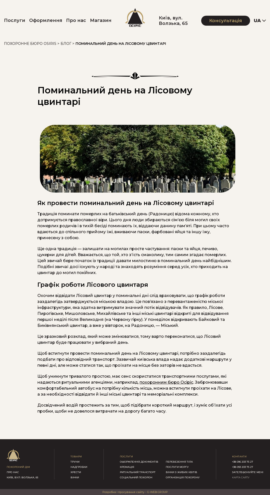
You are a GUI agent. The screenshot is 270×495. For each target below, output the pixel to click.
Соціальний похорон (136, 477)
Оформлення (45, 20)
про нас (13, 472)
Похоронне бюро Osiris (30, 43)
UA (257, 20)
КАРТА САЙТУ (241, 477)
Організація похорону (183, 477)
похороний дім (18, 467)
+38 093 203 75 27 (242, 467)
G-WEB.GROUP (157, 492)
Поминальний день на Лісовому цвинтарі (121, 43)
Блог (66, 43)
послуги (126, 456)
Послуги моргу (177, 467)
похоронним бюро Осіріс (166, 382)
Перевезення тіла (179, 461)
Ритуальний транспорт (138, 472)
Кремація (127, 467)
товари (76, 456)
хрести (76, 472)
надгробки (79, 467)
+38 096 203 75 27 (242, 461)
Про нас (76, 20)
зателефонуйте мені (247, 472)
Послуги (14, 20)
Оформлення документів (139, 461)
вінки (75, 477)
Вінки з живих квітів (181, 472)
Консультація (225, 20)
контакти (239, 456)
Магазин (100, 20)
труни (75, 461)
